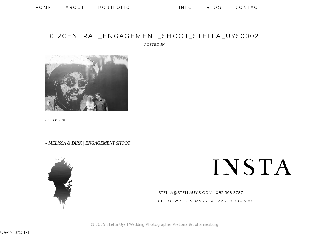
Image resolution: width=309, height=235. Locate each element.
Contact (248, 7)
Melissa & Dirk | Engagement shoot (89, 143)
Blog (214, 7)
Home (43, 7)
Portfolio (114, 7)
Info (186, 7)
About (75, 7)
